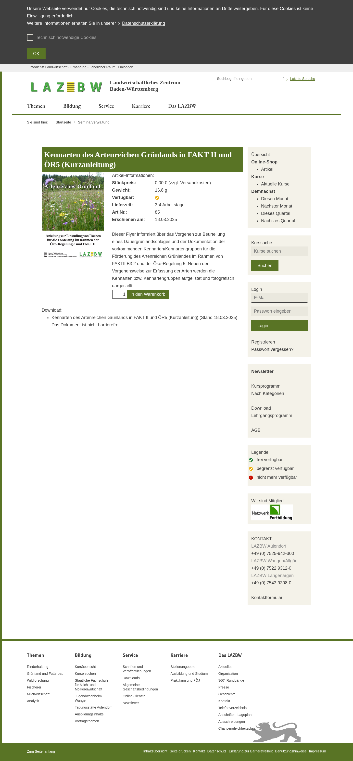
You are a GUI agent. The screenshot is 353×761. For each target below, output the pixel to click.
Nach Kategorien (267, 393)
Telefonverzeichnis (232, 708)
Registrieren (263, 342)
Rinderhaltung (37, 667)
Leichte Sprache (302, 79)
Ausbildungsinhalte (89, 714)
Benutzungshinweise (290, 751)
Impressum (317, 751)
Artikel (267, 169)
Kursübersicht (85, 667)
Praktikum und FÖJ (185, 680)
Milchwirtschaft (38, 694)
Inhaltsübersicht (155, 751)
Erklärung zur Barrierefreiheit (251, 751)
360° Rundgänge (231, 680)
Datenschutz (217, 751)
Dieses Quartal (275, 213)
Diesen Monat (274, 198)
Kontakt (224, 701)
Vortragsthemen (87, 721)
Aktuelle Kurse (275, 184)
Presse (223, 687)
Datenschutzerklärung (143, 23)
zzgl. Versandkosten (189, 182)
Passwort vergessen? (272, 349)
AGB (256, 430)
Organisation (228, 673)
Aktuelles (225, 667)
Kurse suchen (85, 673)
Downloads (131, 678)
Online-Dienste (134, 696)
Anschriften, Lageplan (235, 715)
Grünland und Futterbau (45, 673)
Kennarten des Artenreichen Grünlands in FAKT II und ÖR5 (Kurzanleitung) (125, 317)
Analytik (33, 701)
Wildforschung (38, 680)
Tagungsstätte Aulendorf (93, 707)
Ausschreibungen (231, 722)
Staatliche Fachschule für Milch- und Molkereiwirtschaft (91, 684)
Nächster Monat (276, 206)
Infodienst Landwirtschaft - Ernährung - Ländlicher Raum (72, 67)
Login (262, 325)
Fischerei (34, 687)
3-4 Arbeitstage (170, 204)
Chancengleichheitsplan (236, 728)
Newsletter (262, 371)
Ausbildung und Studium (189, 673)
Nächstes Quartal (278, 220)
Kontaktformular (266, 597)
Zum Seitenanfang (41, 751)
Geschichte (227, 694)
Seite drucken (180, 751)
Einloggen (125, 67)
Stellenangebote (183, 667)
